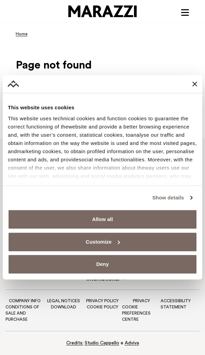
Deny (102, 264)
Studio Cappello (102, 343)
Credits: (74, 343)
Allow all (102, 219)
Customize (103, 242)
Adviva (132, 343)
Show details (168, 197)
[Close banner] (194, 84)
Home (21, 34)
